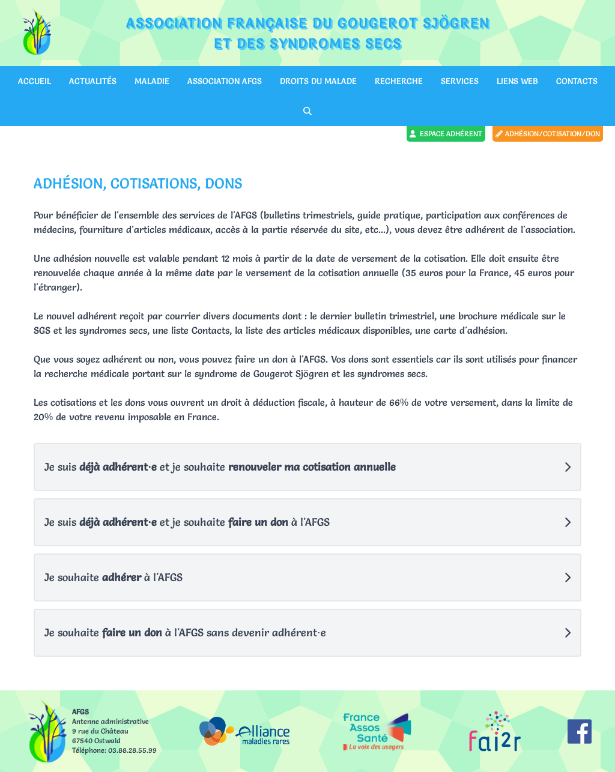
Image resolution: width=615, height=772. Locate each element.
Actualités (93, 81)
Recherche (399, 81)
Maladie (152, 81)
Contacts (577, 81)
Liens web (517, 81)
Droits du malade (318, 81)
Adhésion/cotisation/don (547, 133)
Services (460, 81)
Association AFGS (224, 81)
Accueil (34, 81)
